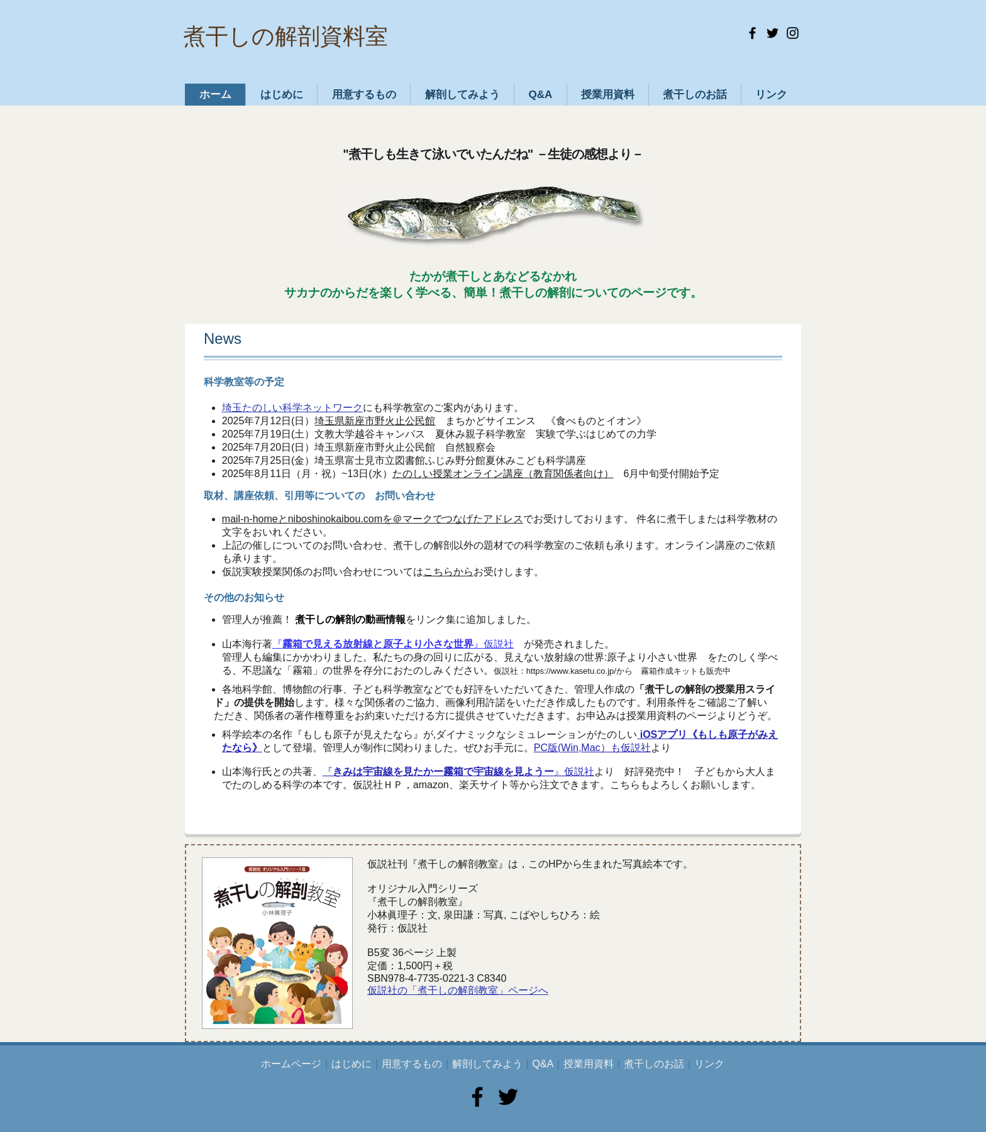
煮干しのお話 (654, 1063)
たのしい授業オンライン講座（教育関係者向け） (503, 473)
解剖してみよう (487, 1063)
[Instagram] (792, 33)
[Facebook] (752, 33)
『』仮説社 (393, 644)
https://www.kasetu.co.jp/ (571, 671)
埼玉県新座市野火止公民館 (374, 420)
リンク (709, 1063)
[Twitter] (772, 33)
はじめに (351, 1063)
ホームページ (291, 1063)
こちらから (448, 571)
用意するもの (412, 1063)
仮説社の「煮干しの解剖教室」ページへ (457, 990)
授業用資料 (588, 1063)
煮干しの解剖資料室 (285, 36)
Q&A (543, 1063)
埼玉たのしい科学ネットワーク (292, 407)
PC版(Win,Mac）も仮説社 (592, 747)
